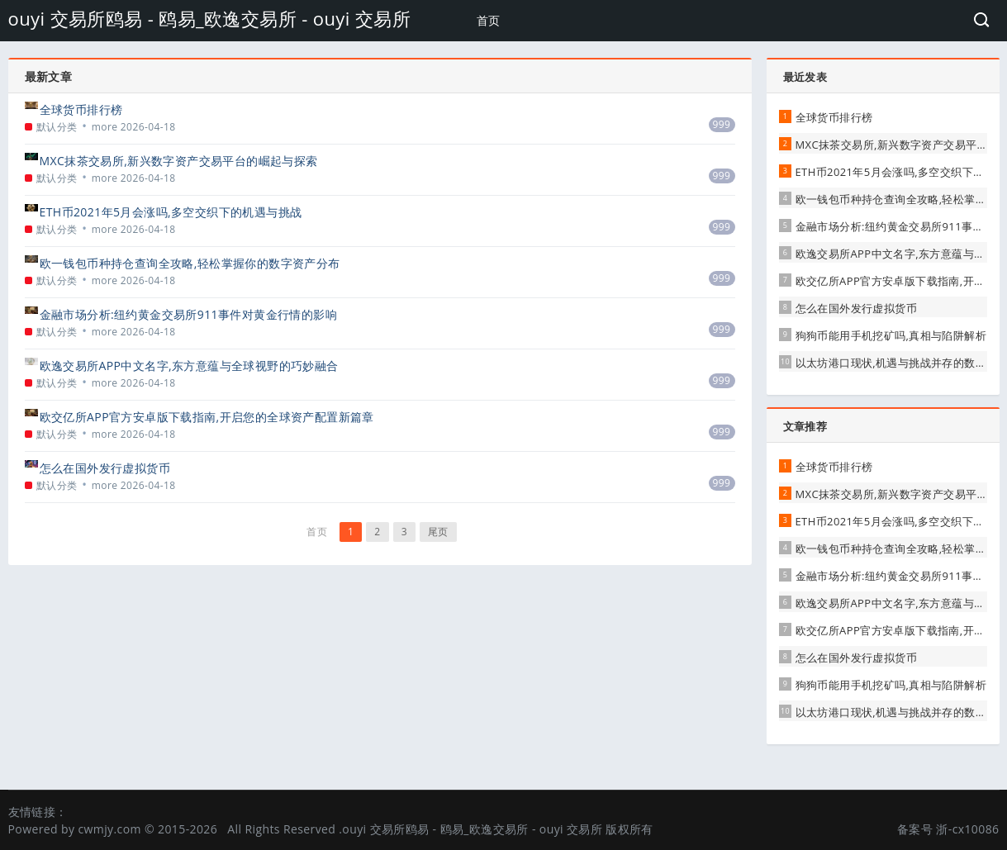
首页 (489, 20)
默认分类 (57, 127)
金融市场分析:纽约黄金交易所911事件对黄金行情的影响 (189, 314)
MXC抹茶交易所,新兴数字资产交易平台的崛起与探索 (179, 161)
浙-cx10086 (967, 829)
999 (722, 124)
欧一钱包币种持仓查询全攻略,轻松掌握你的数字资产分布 (190, 263)
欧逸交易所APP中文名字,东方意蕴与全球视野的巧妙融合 (189, 365)
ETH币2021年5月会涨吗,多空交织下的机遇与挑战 (171, 212)
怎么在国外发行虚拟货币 (105, 468)
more (105, 127)
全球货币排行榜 (81, 109)
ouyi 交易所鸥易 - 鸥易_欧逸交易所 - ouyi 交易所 (209, 18)
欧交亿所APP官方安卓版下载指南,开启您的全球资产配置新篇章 (207, 417)
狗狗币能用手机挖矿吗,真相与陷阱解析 (891, 335)
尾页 (438, 532)
